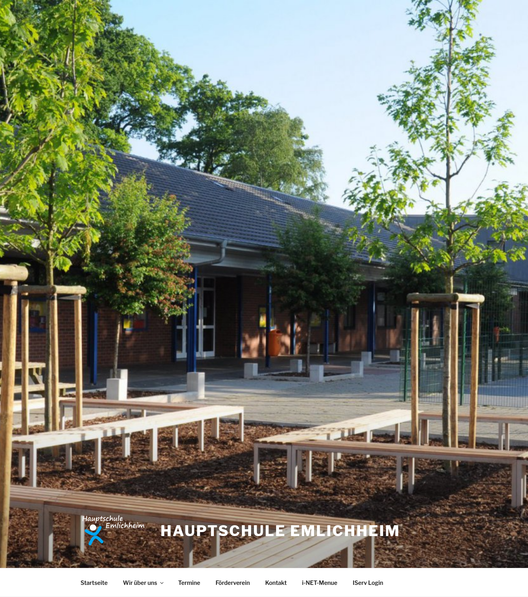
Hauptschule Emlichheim (280, 531)
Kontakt (276, 582)
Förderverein (233, 582)
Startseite (94, 582)
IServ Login (368, 582)
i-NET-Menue (319, 582)
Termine (189, 582)
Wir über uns (144, 582)
